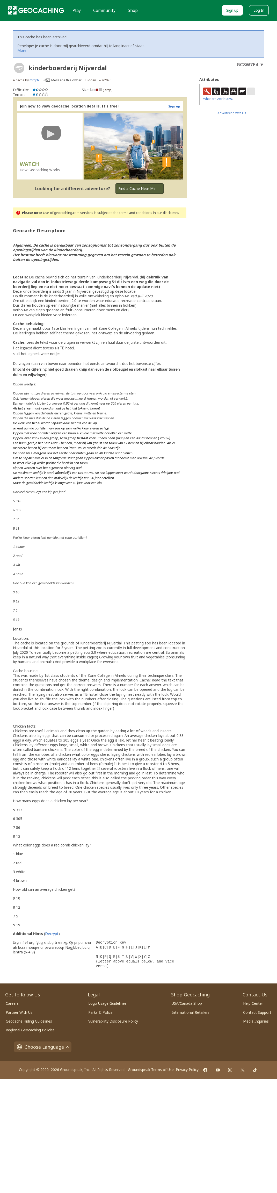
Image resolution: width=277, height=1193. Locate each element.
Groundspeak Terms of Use (151, 1069)
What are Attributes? (218, 99)
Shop (133, 10)
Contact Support (257, 1012)
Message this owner (66, 80)
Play (76, 10)
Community (104, 10)
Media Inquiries (256, 1021)
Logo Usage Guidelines (107, 1003)
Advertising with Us (231, 113)
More (21, 50)
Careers (12, 1003)
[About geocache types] (19, 68)
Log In (258, 10)
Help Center (253, 1003)
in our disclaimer (165, 213)
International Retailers (190, 1012)
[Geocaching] (36, 10)
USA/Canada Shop (187, 1003)
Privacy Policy (187, 1069)
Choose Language (42, 1047)
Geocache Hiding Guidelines (29, 1021)
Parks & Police (100, 1012)
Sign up (232, 10)
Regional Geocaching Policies (30, 1029)
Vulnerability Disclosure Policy (113, 1021)
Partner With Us (19, 1012)
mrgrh (34, 80)
